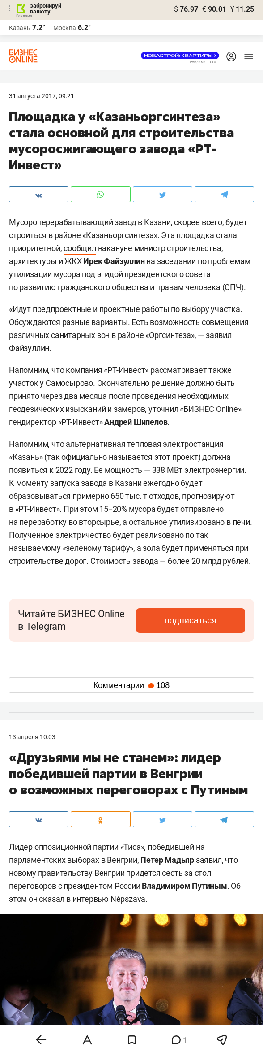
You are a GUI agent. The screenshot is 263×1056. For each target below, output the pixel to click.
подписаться (190, 620)
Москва (64, 27)
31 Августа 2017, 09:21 (41, 96)
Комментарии (131, 685)
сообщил (80, 248)
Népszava (127, 899)
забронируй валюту (45, 8)
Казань (19, 27)
